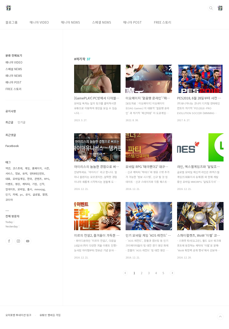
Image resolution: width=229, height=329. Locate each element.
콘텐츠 (38, 179)
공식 (27, 194)
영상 (17, 184)
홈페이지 (37, 168)
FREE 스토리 (162, 22)
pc (21, 194)
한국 (29, 179)
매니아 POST (132, 22)
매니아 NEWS (70, 22)
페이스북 (9, 241)
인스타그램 (18, 241)
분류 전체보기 (13, 55)
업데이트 (10, 189)
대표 (7, 179)
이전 (125, 273)
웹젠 (44, 194)
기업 (34, 184)
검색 (211, 8)
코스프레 (17, 168)
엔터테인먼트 (37, 173)
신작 (41, 184)
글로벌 (36, 194)
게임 (27, 168)
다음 (172, 273)
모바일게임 (19, 179)
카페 (15, 194)
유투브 (27, 241)
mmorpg (40, 189)
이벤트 (9, 184)
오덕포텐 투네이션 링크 (18, 315)
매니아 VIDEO (39, 22)
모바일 (21, 189)
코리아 (9, 200)
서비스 (9, 173)
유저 (24, 173)
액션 (7, 168)
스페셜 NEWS (101, 22)
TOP (220, 316)
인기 (7, 194)
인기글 (21, 122)
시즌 (46, 168)
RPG (46, 179)
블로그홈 (11, 22)
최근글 (9, 122)
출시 (29, 189)
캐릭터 (26, 184)
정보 (17, 173)
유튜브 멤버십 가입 (50, 315)
